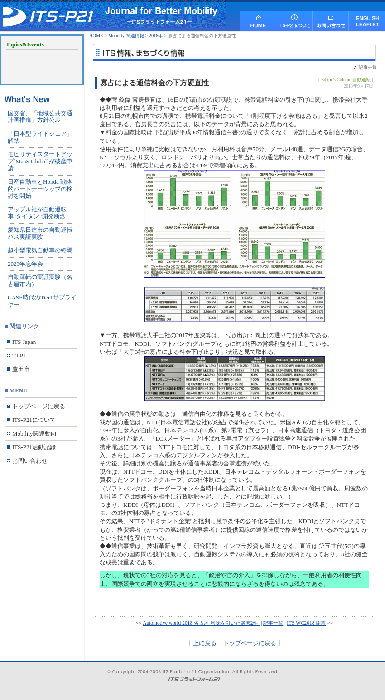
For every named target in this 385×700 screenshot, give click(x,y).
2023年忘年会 (25, 263)
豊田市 (21, 369)
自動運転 (361, 79)
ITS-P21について (34, 419)
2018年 (156, 35)
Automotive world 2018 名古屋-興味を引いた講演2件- (201, 623)
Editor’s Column (336, 79)
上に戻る (205, 643)
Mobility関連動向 (34, 433)
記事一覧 (368, 67)
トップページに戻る (249, 643)
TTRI (18, 355)
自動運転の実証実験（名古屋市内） (40, 281)
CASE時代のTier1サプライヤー (42, 301)
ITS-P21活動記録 (34, 447)
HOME (96, 35)
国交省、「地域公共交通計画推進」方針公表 (40, 117)
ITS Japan (24, 341)
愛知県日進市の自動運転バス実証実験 (40, 233)
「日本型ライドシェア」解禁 (40, 137)
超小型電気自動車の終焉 (40, 250)
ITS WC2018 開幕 (306, 623)
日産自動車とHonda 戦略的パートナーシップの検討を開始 (40, 188)
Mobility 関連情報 (126, 35)
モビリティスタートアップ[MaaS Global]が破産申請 (40, 161)
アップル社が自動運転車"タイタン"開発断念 (37, 213)
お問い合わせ (30, 460)
